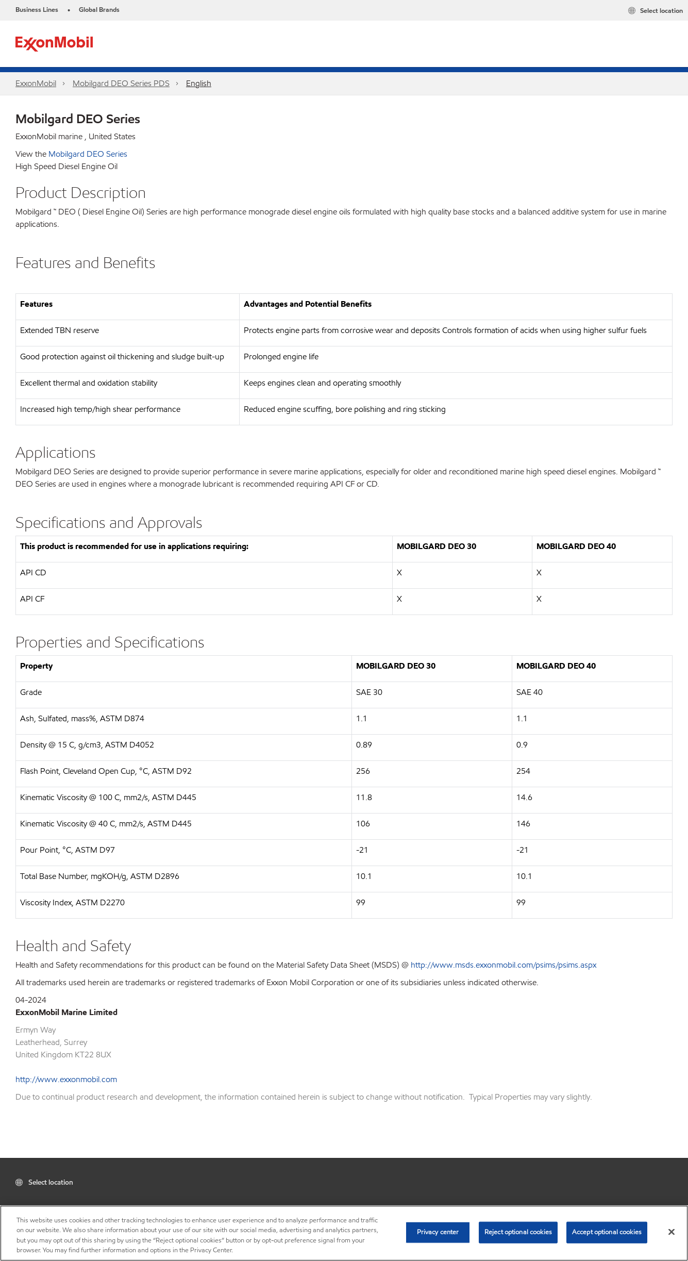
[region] (344, 1233)
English (198, 83)
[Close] (671, 1231)
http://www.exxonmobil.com (66, 1079)
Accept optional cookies (607, 1232)
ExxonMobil (35, 83)
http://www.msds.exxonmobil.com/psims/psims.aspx (503, 964)
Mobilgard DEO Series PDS (121, 83)
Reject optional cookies (518, 1232)
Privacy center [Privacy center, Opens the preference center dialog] (438, 1232)
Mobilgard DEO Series (87, 153)
